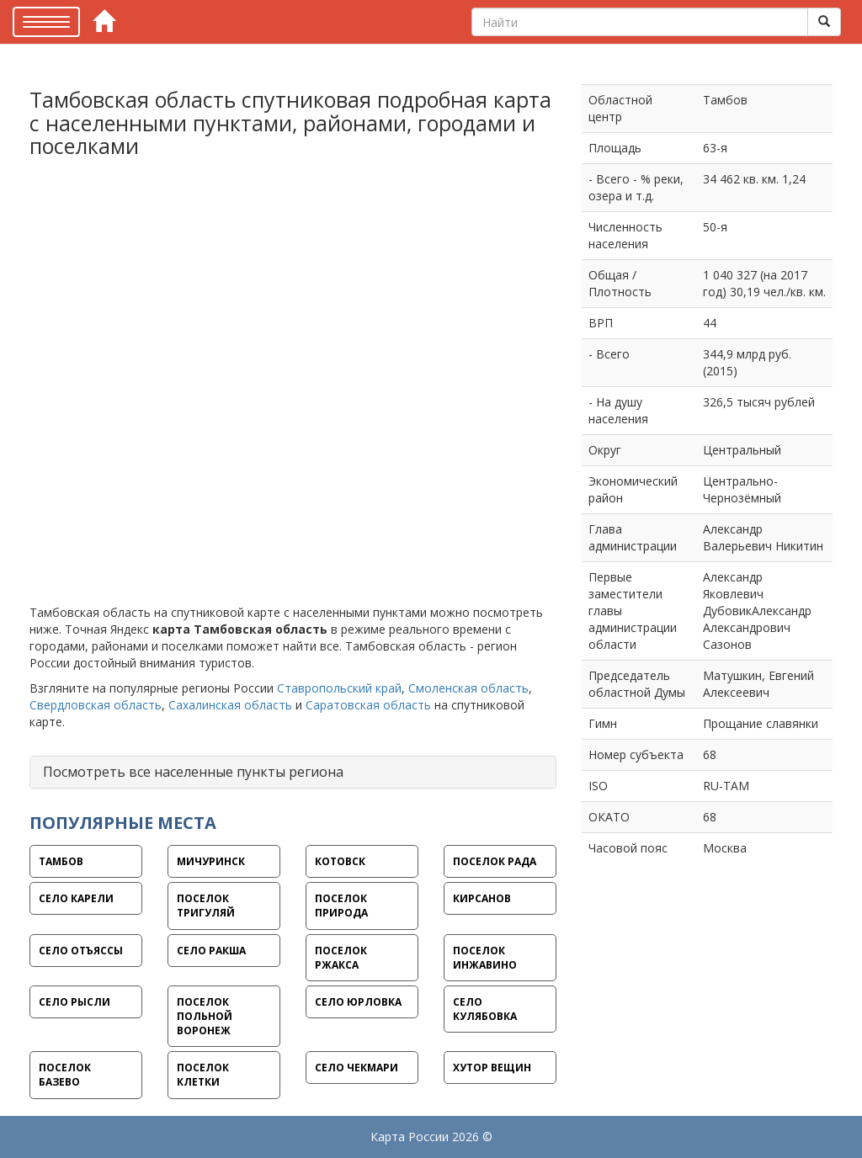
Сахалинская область (230, 705)
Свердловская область (95, 705)
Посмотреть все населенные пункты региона (193, 771)
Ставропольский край (339, 688)
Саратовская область (368, 705)
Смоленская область (468, 688)
